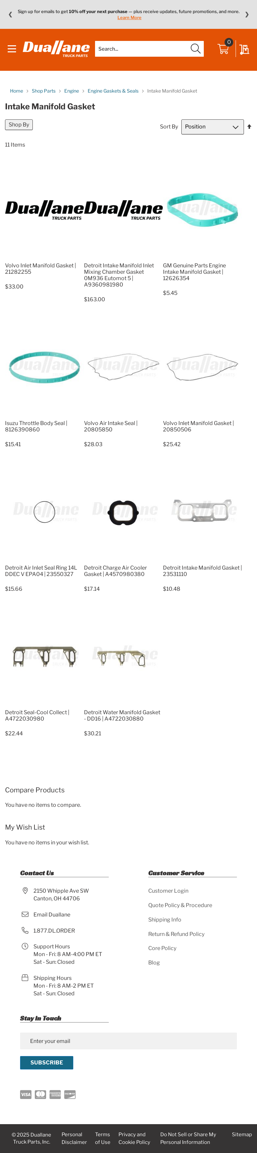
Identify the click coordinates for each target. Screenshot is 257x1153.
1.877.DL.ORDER (54, 931)
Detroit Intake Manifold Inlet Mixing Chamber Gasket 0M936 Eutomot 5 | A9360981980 (119, 277)
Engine (72, 93)
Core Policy (162, 948)
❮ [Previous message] (10, 14)
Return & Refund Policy (176, 934)
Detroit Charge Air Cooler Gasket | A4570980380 (115, 573)
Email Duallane (51, 914)
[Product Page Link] (44, 260)
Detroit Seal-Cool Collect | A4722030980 (37, 717)
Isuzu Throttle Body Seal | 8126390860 (36, 428)
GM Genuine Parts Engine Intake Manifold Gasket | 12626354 (194, 274)
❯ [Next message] (247, 14)
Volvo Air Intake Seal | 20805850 (111, 428)
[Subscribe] (46, 1062)
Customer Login (168, 891)
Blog (154, 962)
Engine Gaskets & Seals (114, 93)
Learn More (129, 17)
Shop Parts (44, 93)
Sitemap (242, 1135)
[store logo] (56, 50)
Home (17, 93)
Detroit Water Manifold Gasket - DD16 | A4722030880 (122, 717)
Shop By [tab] (19, 126)
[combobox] (149, 50)
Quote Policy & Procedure (180, 905)
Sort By (169, 128)
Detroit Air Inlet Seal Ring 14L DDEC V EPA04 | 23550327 (41, 573)
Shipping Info (164, 919)
